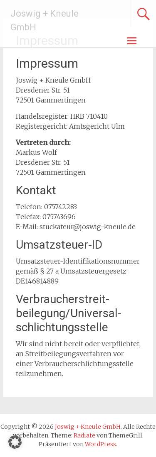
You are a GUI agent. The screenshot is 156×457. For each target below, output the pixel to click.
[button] (15, 442)
